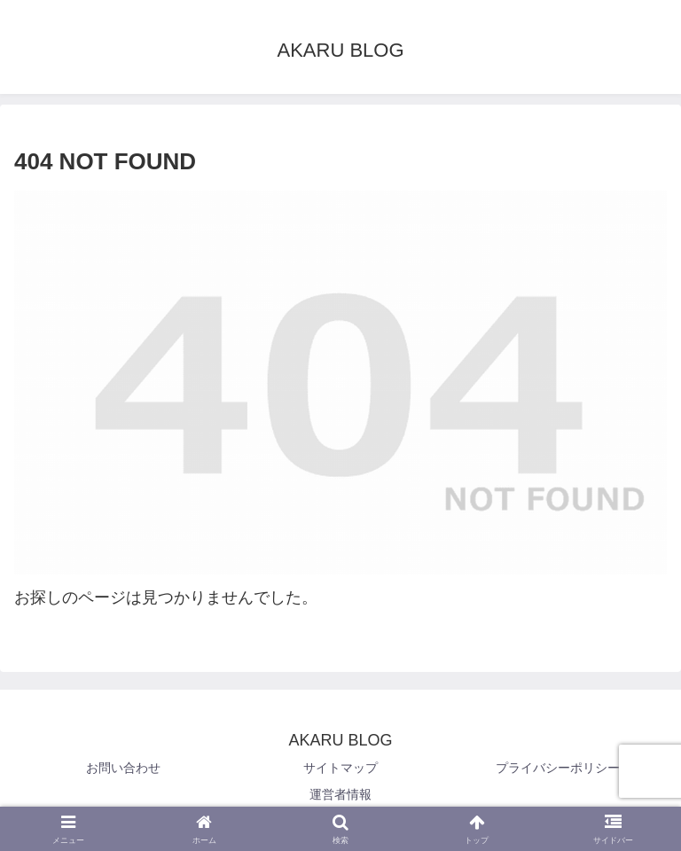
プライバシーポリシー (558, 768)
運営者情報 (340, 794)
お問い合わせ (123, 768)
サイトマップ (340, 768)
